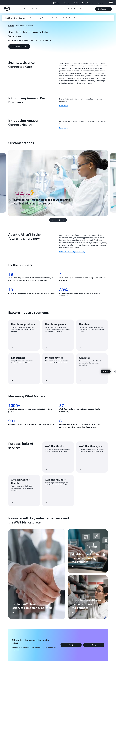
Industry (11, 25)
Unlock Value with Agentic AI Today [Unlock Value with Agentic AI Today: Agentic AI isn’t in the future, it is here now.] (72, 252)
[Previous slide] (51, 220)
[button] (28, 9)
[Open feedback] (114, 371)
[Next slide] (64, 220)
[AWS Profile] (111, 2)
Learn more (63, 105)
